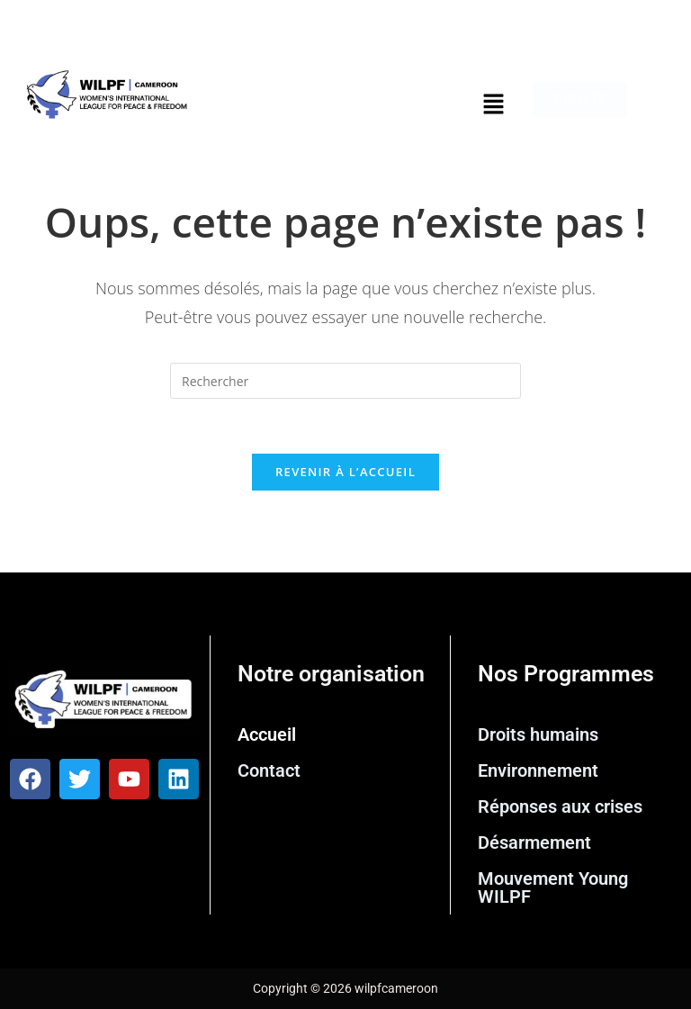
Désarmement (534, 842)
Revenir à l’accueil (345, 472)
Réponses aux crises (560, 806)
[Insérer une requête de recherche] (345, 381)
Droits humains (538, 734)
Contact (269, 770)
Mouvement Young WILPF (553, 887)
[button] (493, 104)
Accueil (267, 734)
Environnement (538, 770)
